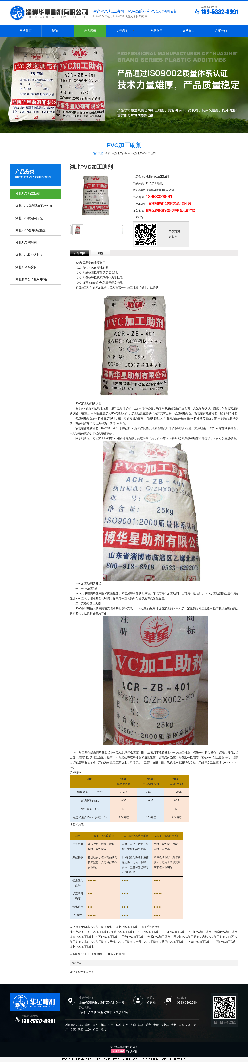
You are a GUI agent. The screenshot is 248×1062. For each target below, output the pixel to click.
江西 (140, 1024)
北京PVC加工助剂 (95, 941)
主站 (80, 1024)
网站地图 (131, 1051)
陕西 (80, 1029)
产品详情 (79, 253)
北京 (189, 1024)
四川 (118, 1024)
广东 (110, 1024)
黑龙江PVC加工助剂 (186, 936)
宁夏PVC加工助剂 (147, 941)
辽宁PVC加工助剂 (133, 936)
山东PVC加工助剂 (96, 931)
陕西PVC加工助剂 (173, 941)
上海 (88, 1029)
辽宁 (148, 1024)
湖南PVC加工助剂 (81, 936)
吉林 (173, 1024)
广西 (95, 1029)
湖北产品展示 (122, 153)
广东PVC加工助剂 (174, 931)
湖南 (133, 1024)
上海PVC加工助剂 (199, 941)
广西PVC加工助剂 (225, 941)
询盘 (100, 253)
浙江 (103, 1024)
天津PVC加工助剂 (121, 941)
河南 (125, 1024)
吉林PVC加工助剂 (213, 936)
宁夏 (73, 1029)
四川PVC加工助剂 (200, 931)
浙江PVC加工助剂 (148, 931)
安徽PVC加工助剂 (159, 936)
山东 (87, 1024)
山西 (181, 1024)
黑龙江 (165, 1024)
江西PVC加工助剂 (107, 936)
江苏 (95, 1024)
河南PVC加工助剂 (225, 931)
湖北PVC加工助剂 (145, 153)
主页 (107, 153)
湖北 (103, 1029)
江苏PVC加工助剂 (122, 931)
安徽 (156, 1024)
